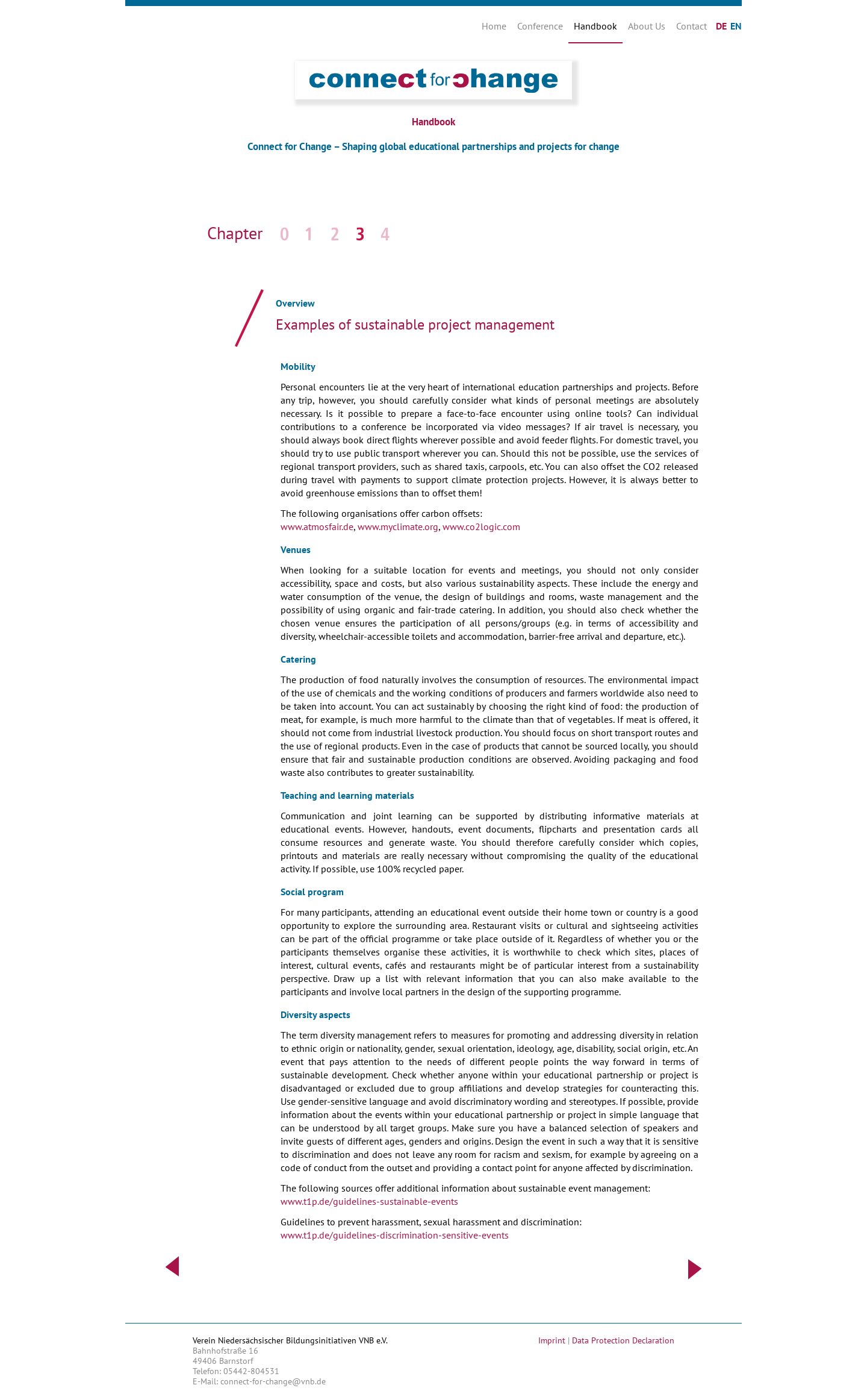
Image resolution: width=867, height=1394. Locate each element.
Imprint (551, 1340)
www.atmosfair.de (317, 526)
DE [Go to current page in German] (721, 26)
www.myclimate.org (396, 526)
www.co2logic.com (481, 526)
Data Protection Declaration (623, 1340)
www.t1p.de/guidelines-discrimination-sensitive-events (395, 1235)
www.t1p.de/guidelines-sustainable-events (369, 1201)
